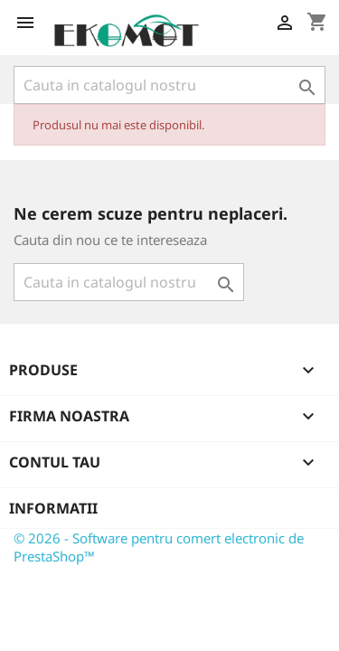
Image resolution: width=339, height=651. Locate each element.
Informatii (53, 508)
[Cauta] (169, 85)
